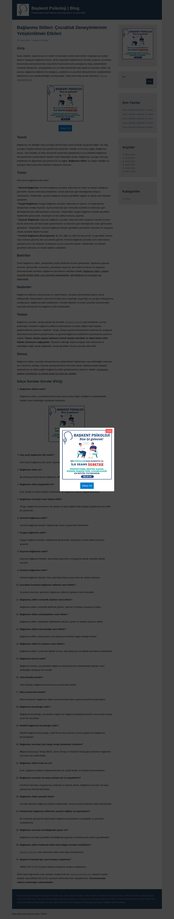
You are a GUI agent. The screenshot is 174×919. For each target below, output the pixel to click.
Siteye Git (87, 485)
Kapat (109, 431)
